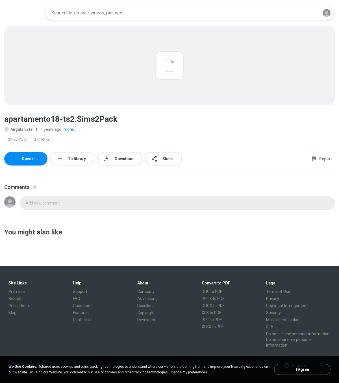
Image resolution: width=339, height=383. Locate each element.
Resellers (145, 305)
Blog (12, 312)
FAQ (76, 298)
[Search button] (310, 13)
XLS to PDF (211, 312)
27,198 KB (42, 140)
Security (273, 312)
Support (80, 291)
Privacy (272, 298)
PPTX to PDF (213, 298)
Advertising (147, 298)
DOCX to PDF (213, 305)
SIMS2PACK (17, 140)
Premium (16, 291)
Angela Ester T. (21, 129)
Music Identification (283, 319)
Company (146, 291)
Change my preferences (188, 372)
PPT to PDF (212, 319)
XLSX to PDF (213, 327)
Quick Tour (82, 305)
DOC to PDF (212, 291)
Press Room (19, 305)
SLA (269, 327)
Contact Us (82, 319)
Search (14, 298)
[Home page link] (23, 13)
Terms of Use (278, 291)
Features (81, 312)
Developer (146, 319)
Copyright (146, 312)
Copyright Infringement (287, 305)
